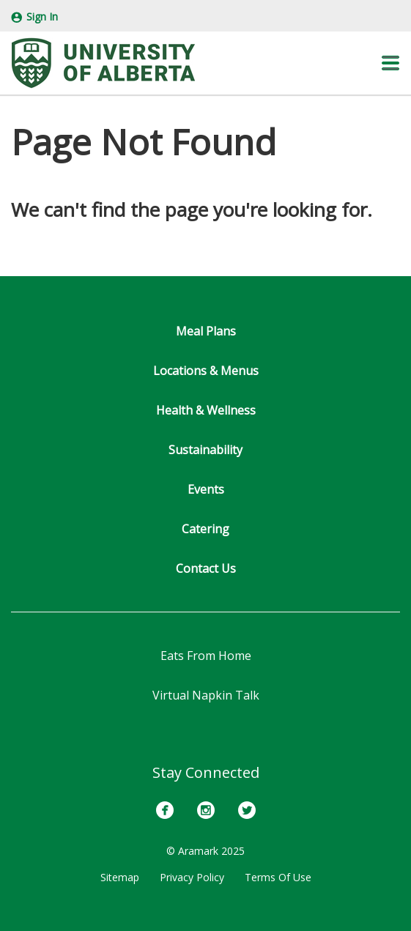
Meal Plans (206, 331)
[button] (390, 63)
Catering (205, 529)
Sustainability (205, 450)
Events (206, 489)
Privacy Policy (192, 877)
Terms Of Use (278, 877)
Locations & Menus (206, 371)
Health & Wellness (206, 410)
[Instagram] (205, 810)
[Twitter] (246, 810)
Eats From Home (205, 656)
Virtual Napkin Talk (205, 695)
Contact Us (206, 568)
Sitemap (119, 877)
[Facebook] (164, 810)
